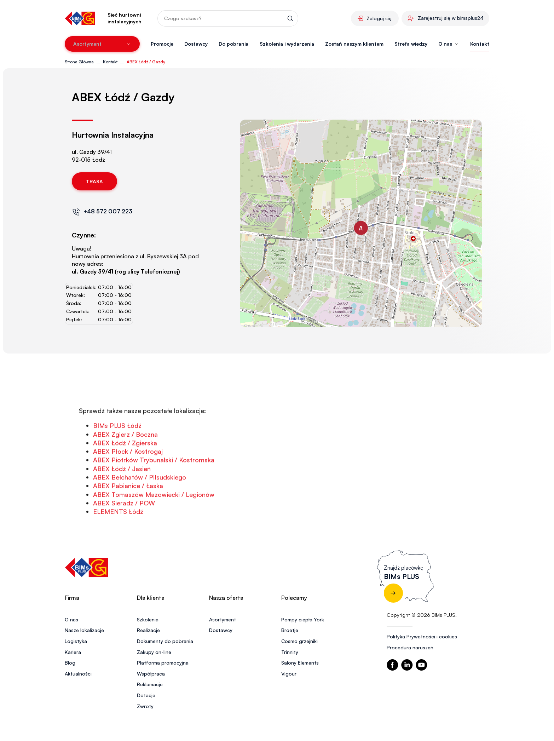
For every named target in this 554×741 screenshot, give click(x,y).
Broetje (289, 630)
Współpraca (151, 674)
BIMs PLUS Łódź (117, 455)
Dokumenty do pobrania (165, 641)
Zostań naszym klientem (354, 44)
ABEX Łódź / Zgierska (125, 472)
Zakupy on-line (154, 652)
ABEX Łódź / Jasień (122, 498)
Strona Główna (79, 61)
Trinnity (289, 652)
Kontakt (479, 44)
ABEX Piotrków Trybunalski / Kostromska (153, 490)
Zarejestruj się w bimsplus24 (451, 18)
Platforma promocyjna (163, 663)
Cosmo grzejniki (299, 641)
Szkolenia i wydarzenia (287, 44)
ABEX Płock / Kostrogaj (128, 481)
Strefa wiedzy (410, 44)
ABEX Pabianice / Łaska (128, 515)
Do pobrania (233, 44)
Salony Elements (300, 663)
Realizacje (148, 630)
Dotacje (146, 695)
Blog (70, 663)
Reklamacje (150, 684)
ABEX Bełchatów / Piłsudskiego (139, 507)
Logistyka (76, 641)
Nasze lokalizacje (84, 630)
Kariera (73, 652)
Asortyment (222, 619)
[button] (361, 228)
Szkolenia (147, 619)
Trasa (94, 181)
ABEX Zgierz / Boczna (125, 464)
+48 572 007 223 (107, 211)
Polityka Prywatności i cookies (422, 636)
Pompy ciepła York (302, 619)
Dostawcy (196, 44)
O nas (71, 619)
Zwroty (145, 706)
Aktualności (78, 674)
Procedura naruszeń (410, 647)
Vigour (288, 674)
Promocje (162, 44)
